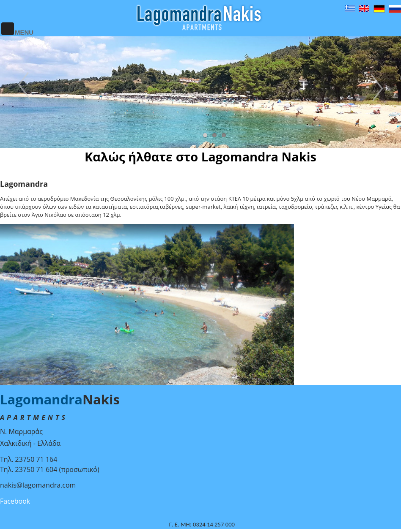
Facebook (15, 501)
